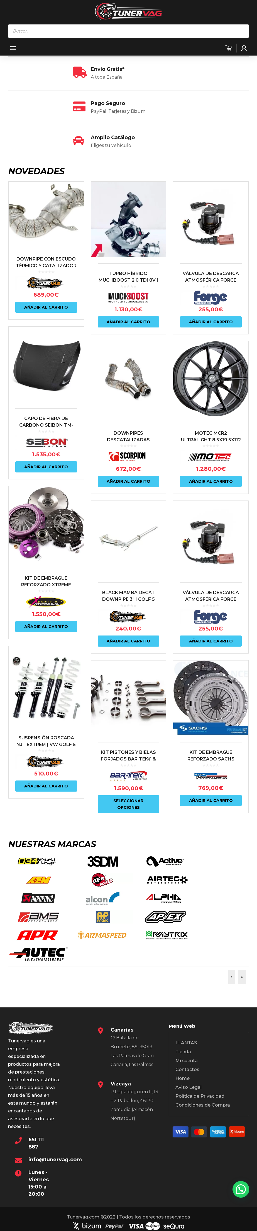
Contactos (187, 1052)
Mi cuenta (186, 1043)
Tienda (183, 1034)
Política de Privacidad (199, 1079)
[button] (240, 1189)
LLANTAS (186, 1026)
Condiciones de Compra (202, 1088)
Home (182, 1061)
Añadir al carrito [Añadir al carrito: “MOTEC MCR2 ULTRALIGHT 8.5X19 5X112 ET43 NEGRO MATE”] (211, 481)
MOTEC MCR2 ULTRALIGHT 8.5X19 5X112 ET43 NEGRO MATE (211, 440)
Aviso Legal (188, 1070)
